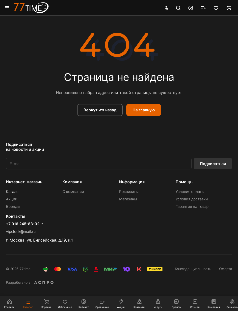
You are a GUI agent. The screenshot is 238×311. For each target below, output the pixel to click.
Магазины (128, 199)
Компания (72, 181)
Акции (11, 199)
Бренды (13, 206)
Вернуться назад (99, 109)
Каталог (13, 191)
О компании (73, 191)
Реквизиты (128, 191)
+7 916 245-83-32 (22, 224)
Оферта (225, 269)
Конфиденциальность (193, 269)
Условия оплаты (190, 191)
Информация (132, 181)
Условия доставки (192, 199)
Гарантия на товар (192, 206)
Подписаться (213, 163)
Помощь (184, 181)
